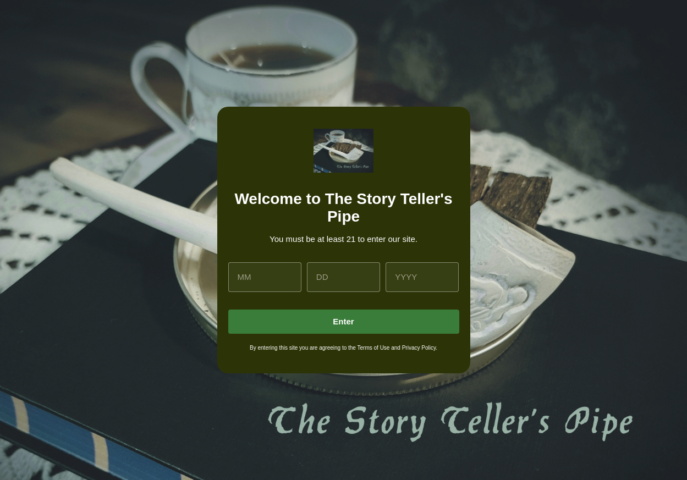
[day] (343, 277)
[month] (264, 277)
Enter (343, 321)
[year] (422, 277)
